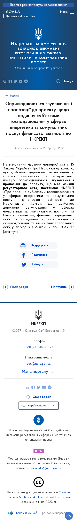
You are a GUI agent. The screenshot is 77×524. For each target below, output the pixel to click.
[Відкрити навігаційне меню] (72, 12)
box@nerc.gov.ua (38, 363)
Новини (15, 96)
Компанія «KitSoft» (27, 513)
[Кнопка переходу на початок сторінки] (69, 516)
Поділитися (39, 255)
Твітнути (37, 264)
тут (14, 232)
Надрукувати (39, 245)
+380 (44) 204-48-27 (38, 347)
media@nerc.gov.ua (48, 468)
